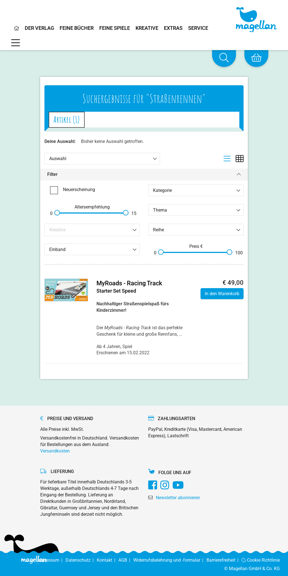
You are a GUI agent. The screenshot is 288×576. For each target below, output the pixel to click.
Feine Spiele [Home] (114, 28)
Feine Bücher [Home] (77, 28)
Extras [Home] (173, 28)
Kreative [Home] (147, 28)
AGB (125, 560)
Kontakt (107, 560)
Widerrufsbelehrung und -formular (169, 560)
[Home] (16, 30)
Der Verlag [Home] (39, 28)
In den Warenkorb (222, 293)
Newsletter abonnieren (178, 497)
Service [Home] (198, 28)
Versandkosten (55, 451)
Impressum (51, 560)
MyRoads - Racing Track (129, 283)
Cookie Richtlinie (261, 560)
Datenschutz (81, 560)
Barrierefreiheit (224, 560)
